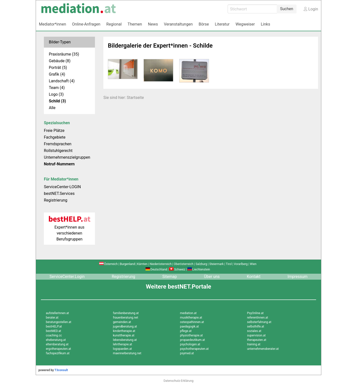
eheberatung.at (56, 340)
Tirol (229, 264)
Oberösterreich (183, 264)
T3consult (61, 370)
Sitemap (169, 276)
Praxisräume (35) (64, 54)
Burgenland (127, 264)
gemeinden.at (122, 322)
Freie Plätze (54, 130)
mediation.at (188, 313)
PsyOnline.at (255, 313)
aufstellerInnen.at (57, 313)
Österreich (108, 264)
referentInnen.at (257, 317)
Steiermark (216, 264)
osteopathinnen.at (192, 322)
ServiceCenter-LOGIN (62, 186)
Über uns (212, 276)
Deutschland (156, 269)
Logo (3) (56, 94)
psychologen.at (190, 344)
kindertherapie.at (124, 331)
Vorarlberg (240, 264)
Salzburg (201, 264)
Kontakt (253, 276)
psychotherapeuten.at (194, 349)
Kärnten (142, 264)
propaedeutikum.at (192, 340)
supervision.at (256, 335)
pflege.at (186, 331)
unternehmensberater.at (263, 349)
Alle (52, 107)
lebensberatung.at (125, 340)
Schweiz (177, 269)
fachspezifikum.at (57, 353)
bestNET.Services (59, 193)
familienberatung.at (126, 313)
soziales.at (254, 331)
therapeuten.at (257, 340)
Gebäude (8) (59, 61)
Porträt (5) (58, 67)
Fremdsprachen (57, 144)
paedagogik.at (189, 326)
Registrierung (55, 200)
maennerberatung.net (127, 353)
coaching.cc (54, 335)
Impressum (298, 276)
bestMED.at (53, 331)
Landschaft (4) (62, 81)
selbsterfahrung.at (259, 322)
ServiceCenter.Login (67, 276)
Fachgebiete (54, 137)
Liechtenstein (198, 269)
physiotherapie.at (191, 335)
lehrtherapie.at (122, 344)
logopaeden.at (122, 349)
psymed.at (187, 353)
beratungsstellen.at (58, 322)
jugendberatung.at (125, 326)
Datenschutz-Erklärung (179, 381)
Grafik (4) (57, 74)
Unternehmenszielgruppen (67, 157)
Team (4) (57, 87)
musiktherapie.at (191, 317)
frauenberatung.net (125, 317)
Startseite (135, 97)
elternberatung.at (57, 344)
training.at (254, 344)
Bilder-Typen (60, 42)
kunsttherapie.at (123, 335)
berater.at (52, 317)
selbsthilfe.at (255, 326)
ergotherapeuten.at (58, 349)
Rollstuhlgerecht (58, 150)
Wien (253, 264)
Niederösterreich (161, 264)
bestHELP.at (54, 326)
